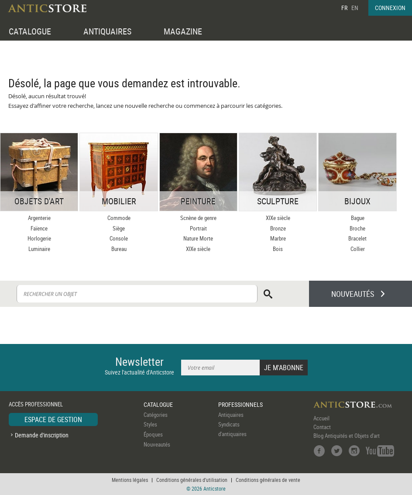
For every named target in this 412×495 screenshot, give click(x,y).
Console (119, 238)
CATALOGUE (30, 31)
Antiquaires (231, 415)
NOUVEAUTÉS (352, 294)
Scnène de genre (198, 218)
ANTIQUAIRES (107, 31)
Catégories (156, 415)
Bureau (119, 249)
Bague (357, 218)
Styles (150, 424)
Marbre (278, 238)
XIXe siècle (198, 249)
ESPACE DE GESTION (53, 419)
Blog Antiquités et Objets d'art (346, 436)
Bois (278, 249)
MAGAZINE (183, 31)
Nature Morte (198, 238)
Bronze (278, 228)
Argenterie (39, 218)
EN (354, 7)
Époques (153, 434)
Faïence (39, 228)
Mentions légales (130, 479)
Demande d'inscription (42, 435)
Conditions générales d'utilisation (191, 479)
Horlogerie (39, 238)
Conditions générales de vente (268, 479)
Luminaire (39, 249)
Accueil (321, 418)
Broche (357, 228)
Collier (357, 249)
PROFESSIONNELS (240, 404)
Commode (118, 218)
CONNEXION (390, 7)
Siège (119, 228)
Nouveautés (157, 444)
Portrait (198, 228)
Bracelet (357, 238)
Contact (322, 427)
